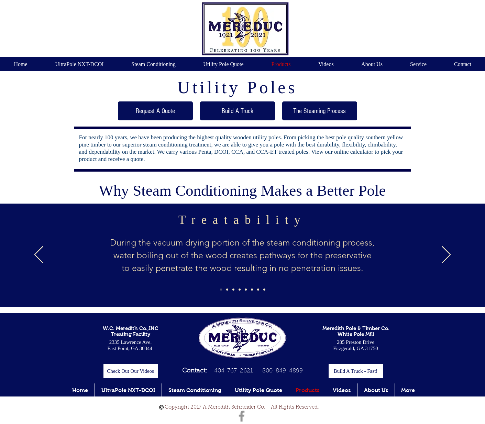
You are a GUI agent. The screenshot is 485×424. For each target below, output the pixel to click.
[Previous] (38, 255)
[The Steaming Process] (319, 110)
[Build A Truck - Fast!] (356, 371)
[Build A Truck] (237, 110)
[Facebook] (241, 416)
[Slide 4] (240, 290)
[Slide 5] (246, 290)
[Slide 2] (227, 290)
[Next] (446, 255)
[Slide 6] (252, 290)
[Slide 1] (221, 290)
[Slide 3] (233, 290)
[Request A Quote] (155, 110)
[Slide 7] (258, 290)
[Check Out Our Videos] (130, 371)
